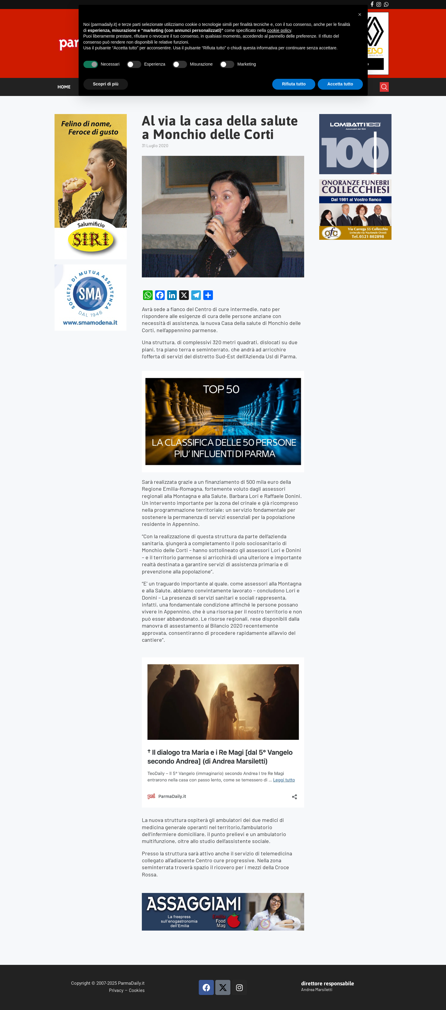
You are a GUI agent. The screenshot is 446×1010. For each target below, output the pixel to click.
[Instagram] (378, 5)
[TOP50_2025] (223, 374)
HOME (64, 86)
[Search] (384, 87)
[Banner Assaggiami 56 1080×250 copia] (223, 896)
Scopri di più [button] (106, 84)
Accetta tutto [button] (340, 84)
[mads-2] (355, 181)
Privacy (116, 990)
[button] (360, 14)
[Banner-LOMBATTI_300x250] (355, 116)
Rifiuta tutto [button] (294, 84)
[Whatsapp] (386, 5)
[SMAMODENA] (90, 267)
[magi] (223, 660)
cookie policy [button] (279, 30)
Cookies (137, 990)
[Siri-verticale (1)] (91, 116)
